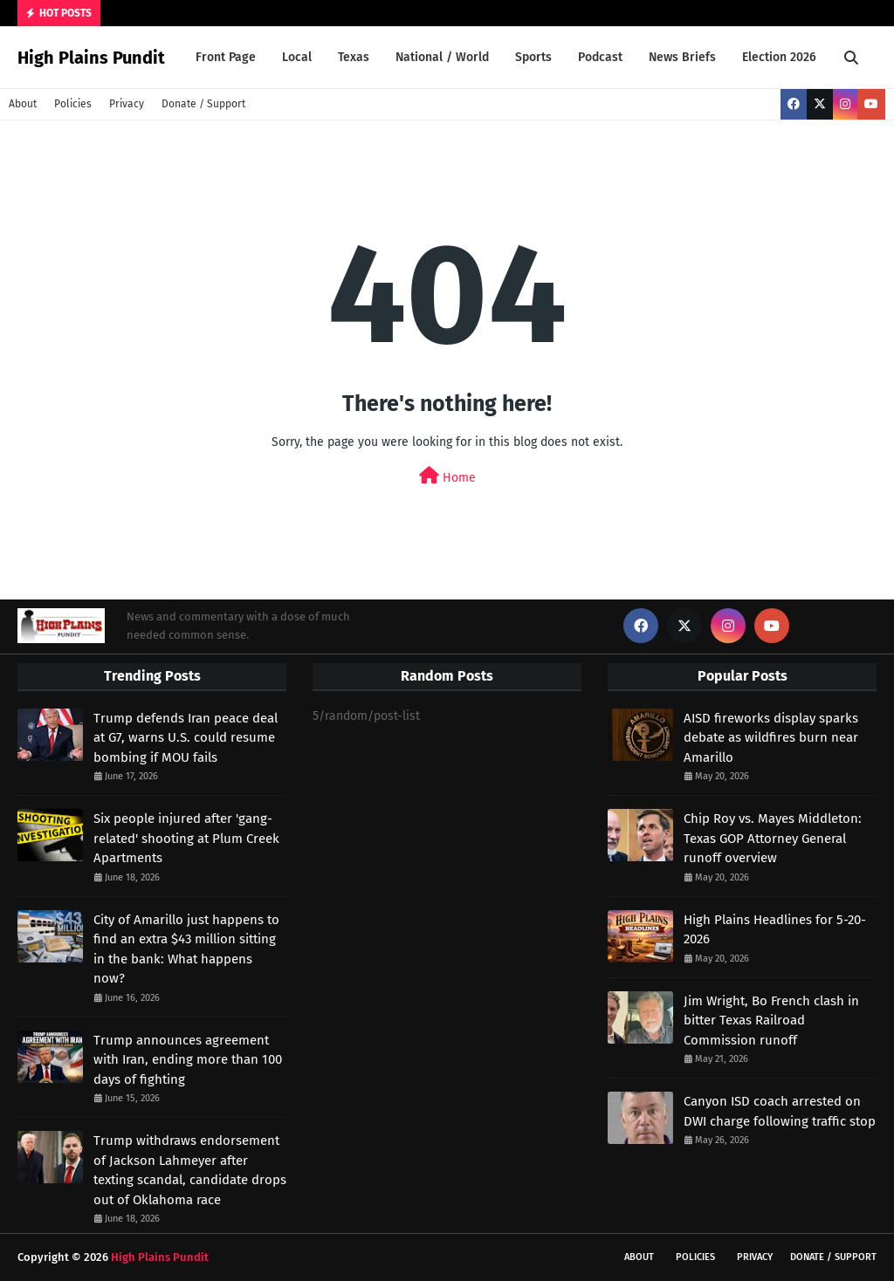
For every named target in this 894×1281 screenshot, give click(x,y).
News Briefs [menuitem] (682, 57)
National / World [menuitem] (442, 57)
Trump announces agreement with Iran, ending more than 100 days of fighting (187, 1059)
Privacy (126, 104)
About (23, 104)
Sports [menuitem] (533, 57)
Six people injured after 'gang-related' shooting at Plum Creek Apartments (186, 838)
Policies (73, 104)
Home (447, 476)
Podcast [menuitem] (600, 57)
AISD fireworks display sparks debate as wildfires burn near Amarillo (771, 737)
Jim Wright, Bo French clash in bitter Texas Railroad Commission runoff (771, 1020)
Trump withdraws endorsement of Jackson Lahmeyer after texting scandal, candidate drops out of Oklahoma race (189, 1170)
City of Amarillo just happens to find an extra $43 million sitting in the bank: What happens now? (186, 949)
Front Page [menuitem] (226, 57)
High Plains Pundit (91, 57)
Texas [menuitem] (353, 57)
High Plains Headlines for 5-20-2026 (775, 930)
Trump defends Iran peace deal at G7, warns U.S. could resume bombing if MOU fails (185, 737)
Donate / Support (203, 104)
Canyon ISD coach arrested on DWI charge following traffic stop (780, 1111)
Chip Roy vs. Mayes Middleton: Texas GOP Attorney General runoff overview (773, 838)
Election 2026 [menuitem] (779, 57)
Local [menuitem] (297, 57)
